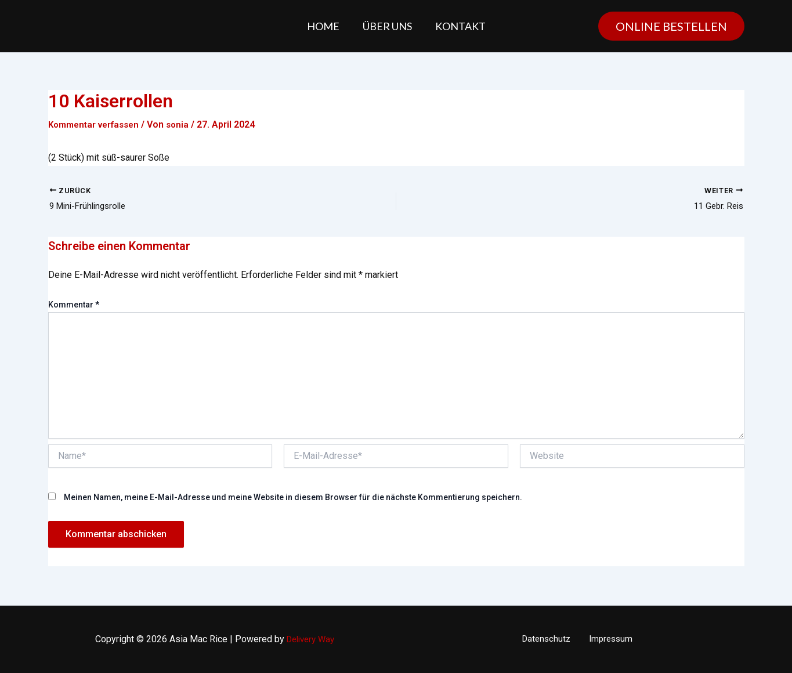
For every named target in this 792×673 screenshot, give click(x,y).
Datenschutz (549, 639)
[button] (671, 26)
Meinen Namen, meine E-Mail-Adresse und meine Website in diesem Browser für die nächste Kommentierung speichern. (293, 498)
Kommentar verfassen (97, 124)
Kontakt (458, 26)
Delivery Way (310, 639)
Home (325, 26)
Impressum (607, 639)
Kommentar (73, 305)
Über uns (387, 26)
